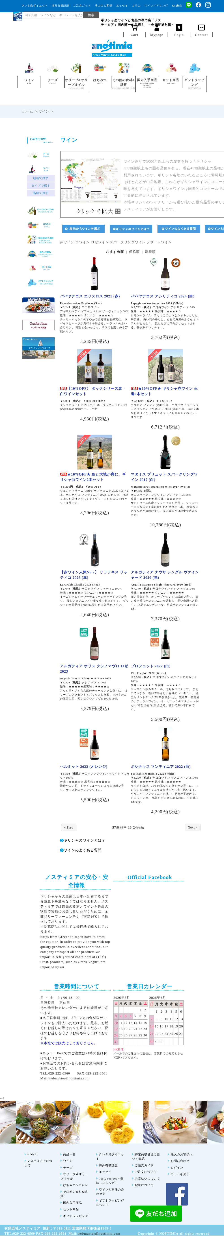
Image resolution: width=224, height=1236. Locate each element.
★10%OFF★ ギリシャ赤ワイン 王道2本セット (164, 391)
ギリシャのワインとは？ (85, 840)
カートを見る (180, 1174)
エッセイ (122, 5)
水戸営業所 (51, 1018)
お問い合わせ (180, 1161)
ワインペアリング (156, 5)
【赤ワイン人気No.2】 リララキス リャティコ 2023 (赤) (93, 574)
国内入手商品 (72, 1202)
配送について (144, 1185)
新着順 (150, 252)
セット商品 (71, 1209)
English (177, 5)
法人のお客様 (103, 5)
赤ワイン (67, 242)
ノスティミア (173, 15)
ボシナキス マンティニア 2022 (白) (161, 767)
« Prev (68, 827)
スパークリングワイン (128, 242)
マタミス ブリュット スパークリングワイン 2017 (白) (164, 477)
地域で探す (41, 178)
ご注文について (146, 1172)
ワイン (44, 111)
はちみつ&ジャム (75, 1185)
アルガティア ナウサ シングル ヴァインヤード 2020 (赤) (165, 574)
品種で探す (41, 193)
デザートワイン (159, 242)
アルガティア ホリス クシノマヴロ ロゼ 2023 (94, 668)
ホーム (27, 111)
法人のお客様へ (182, 1154)
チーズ (68, 1167)
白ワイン (82, 242)
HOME (32, 1154)
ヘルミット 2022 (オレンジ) (84, 767)
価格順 (134, 252)
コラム (136, 5)
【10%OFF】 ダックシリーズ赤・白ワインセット (93, 391)
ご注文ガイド (82, 5)
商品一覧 (69, 1154)
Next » (193, 827)
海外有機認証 (60, 5)
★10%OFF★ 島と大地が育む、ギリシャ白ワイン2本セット (93, 477)
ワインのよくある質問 (83, 850)
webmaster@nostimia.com (69, 1078)
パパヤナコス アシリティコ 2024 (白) (163, 296)
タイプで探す (40, 185)
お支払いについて (147, 1178)
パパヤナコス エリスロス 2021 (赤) (90, 296)
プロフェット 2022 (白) (151, 666)
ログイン (177, 1167)
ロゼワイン (100, 242)
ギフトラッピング (75, 1216)
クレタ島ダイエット (35, 5)
